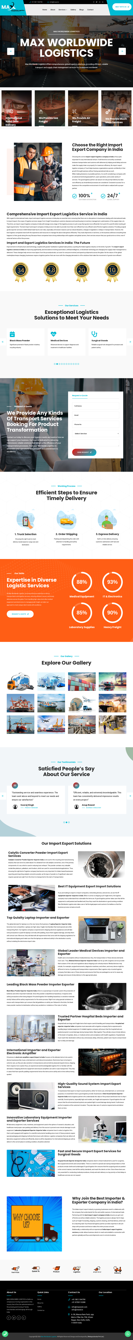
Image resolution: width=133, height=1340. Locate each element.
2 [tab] (57, 364)
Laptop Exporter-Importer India (60, 924)
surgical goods (113, 1166)
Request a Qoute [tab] (80, 395)
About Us (40, 1303)
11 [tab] (78, 364)
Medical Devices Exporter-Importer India (83, 961)
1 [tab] (55, 364)
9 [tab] (73, 364)
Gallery (73, 10)
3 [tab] (59, 364)
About (53, 10)
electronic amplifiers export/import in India (30, 1057)
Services (63, 10)
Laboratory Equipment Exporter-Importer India (30, 1130)
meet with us (122, 7)
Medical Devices (59, 340)
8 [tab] (71, 364)
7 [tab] (69, 364)
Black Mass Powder (20, 340)
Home (44, 10)
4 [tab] (62, 364)
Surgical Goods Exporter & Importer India (72, 1161)
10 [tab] (76, 364)
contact (90, 10)
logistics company (30, 871)
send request (84, 452)
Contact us (40, 1310)
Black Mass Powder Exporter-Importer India (22, 991)
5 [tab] (64, 364)
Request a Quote (20, 614)
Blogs (81, 10)
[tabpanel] (25, 342)
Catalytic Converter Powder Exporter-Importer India (26, 860)
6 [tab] (66, 364)
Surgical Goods (100, 340)
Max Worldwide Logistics (49, 1336)
